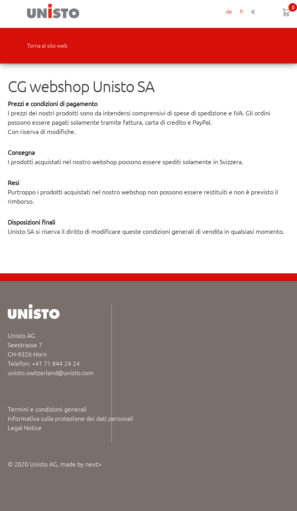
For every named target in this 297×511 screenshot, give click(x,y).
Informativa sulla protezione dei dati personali (70, 418)
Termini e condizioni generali (47, 409)
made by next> (80, 464)
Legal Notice (25, 427)
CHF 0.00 (292, 8)
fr (242, 11)
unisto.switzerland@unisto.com (51, 372)
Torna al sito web (47, 45)
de (229, 11)
